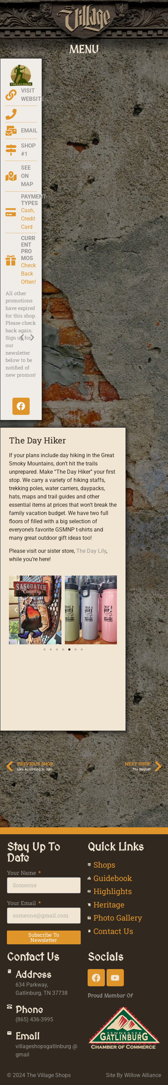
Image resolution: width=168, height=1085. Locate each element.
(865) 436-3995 (34, 1019)
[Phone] (9, 1006)
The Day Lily (91, 551)
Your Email (22, 903)
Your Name (22, 873)
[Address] (9, 971)
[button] (84, 49)
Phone (29, 1010)
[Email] (9, 1033)
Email (28, 1036)
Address (33, 974)
